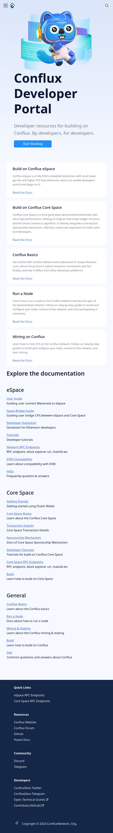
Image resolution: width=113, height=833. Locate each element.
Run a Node (15, 616)
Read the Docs (22, 193)
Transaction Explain (20, 526)
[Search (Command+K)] (106, 5)
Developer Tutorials (20, 550)
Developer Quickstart (21, 423)
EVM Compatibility (19, 459)
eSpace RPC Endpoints (29, 695)
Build (10, 574)
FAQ (9, 653)
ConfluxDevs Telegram (29, 794)
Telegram (20, 767)
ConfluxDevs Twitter (27, 788)
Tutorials (13, 435)
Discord (19, 761)
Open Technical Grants (31, 800)
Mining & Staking (19, 628)
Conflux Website (25, 722)
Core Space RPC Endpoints (25, 562)
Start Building (33, 144)
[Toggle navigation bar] (5, 5)
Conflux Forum (24, 728)
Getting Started (17, 501)
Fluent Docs (22, 740)
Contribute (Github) (29, 805)
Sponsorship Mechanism (24, 538)
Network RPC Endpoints (23, 447)
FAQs (10, 471)
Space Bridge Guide (20, 411)
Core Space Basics (19, 514)
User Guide (14, 399)
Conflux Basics (17, 604)
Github (18, 734)
